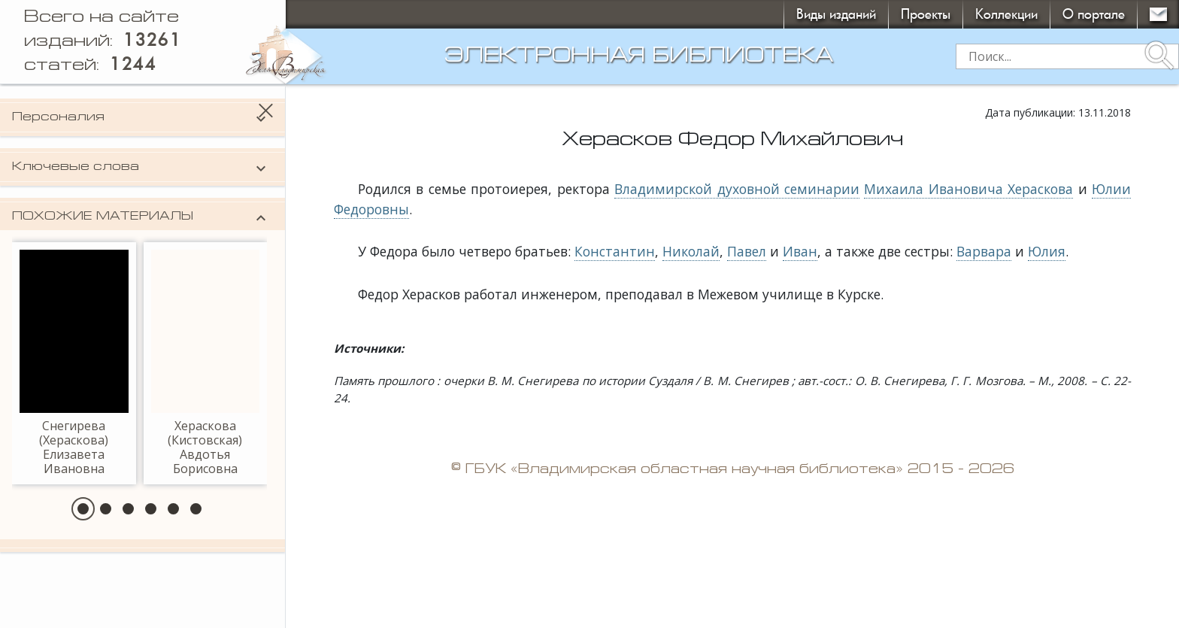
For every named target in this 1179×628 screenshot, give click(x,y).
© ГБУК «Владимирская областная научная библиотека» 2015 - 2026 (732, 470)
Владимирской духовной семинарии (736, 189)
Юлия (1046, 251)
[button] (83, 508)
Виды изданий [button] (836, 14)
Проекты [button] (925, 14)
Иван (800, 251)
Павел (746, 251)
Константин (614, 251)
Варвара (983, 251)
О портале (1093, 14)
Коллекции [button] (1006, 14)
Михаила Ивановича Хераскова (968, 189)
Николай (691, 251)
